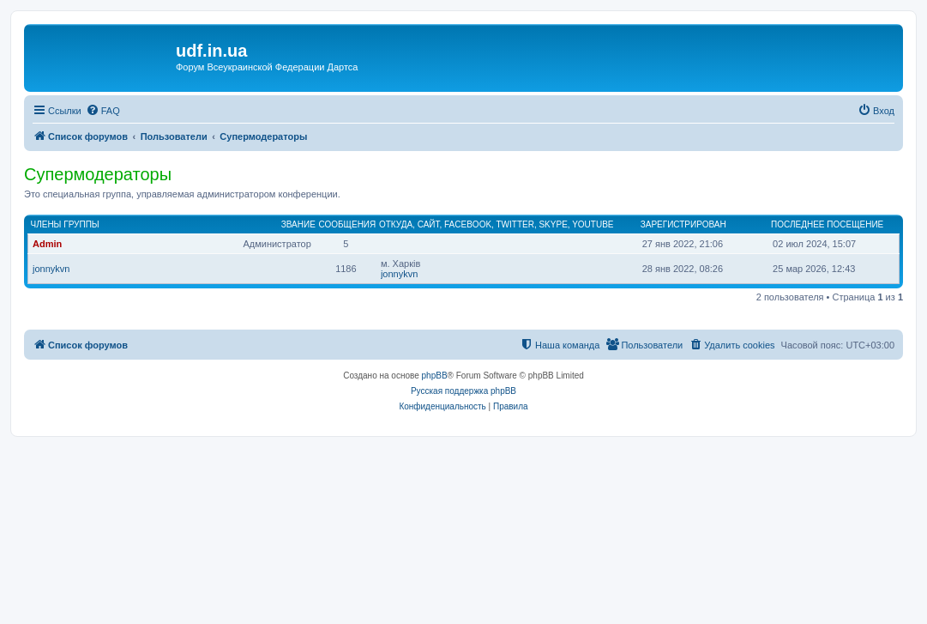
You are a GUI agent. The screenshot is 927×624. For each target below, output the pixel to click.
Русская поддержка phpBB (463, 391)
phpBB (435, 375)
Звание (298, 224)
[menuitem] (103, 110)
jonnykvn (51, 269)
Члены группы (65, 224)
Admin (47, 244)
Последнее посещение (827, 224)
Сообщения (347, 224)
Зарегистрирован (683, 224)
